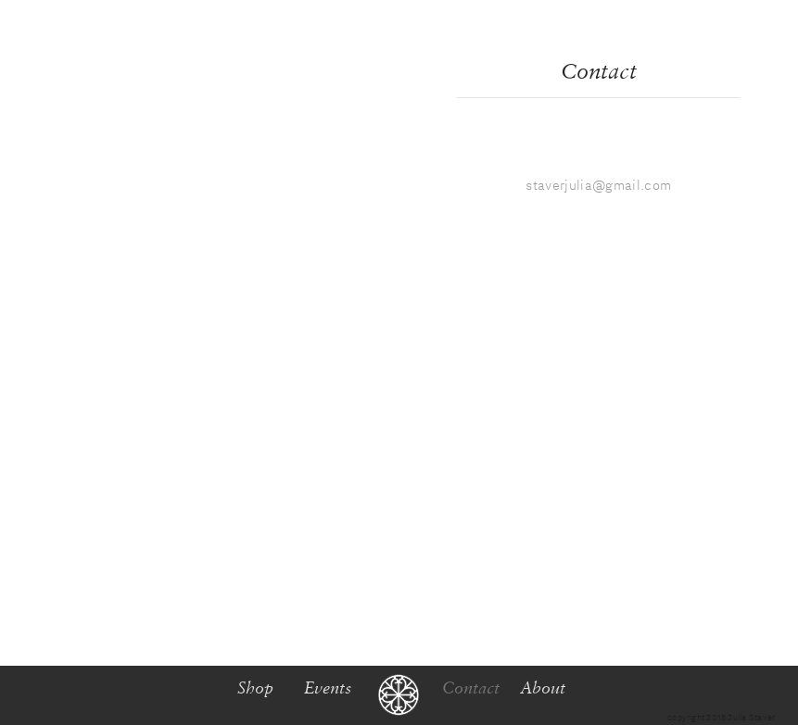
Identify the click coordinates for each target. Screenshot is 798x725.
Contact (599, 70)
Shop (255, 687)
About (542, 687)
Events (327, 687)
